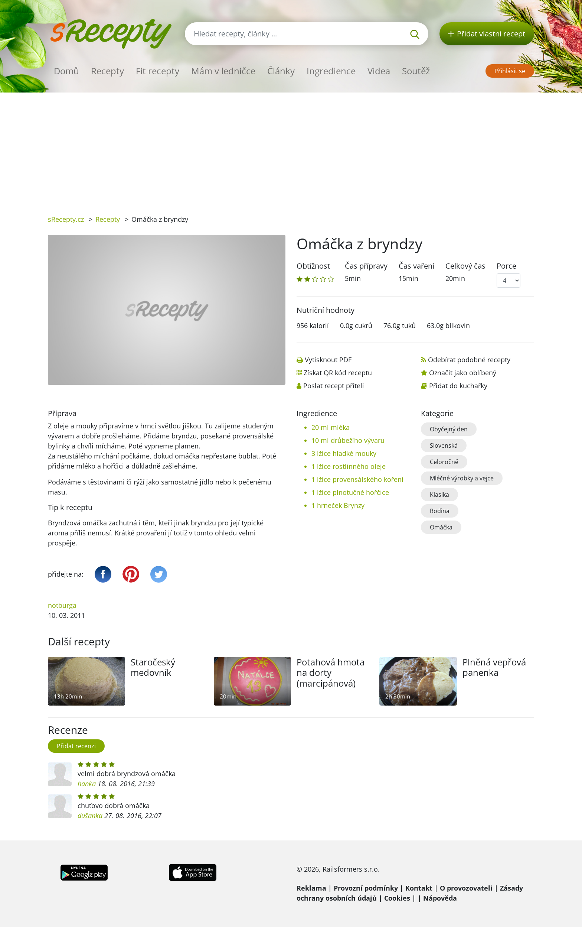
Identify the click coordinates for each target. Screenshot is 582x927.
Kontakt (418, 888)
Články (281, 71)
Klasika (439, 494)
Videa (378, 71)
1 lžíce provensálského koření (357, 479)
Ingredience (331, 71)
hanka (87, 783)
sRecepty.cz (66, 219)
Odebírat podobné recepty (469, 359)
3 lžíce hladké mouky (343, 453)
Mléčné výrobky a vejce (462, 478)
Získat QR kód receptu (338, 372)
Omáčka (441, 527)
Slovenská (444, 445)
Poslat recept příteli (333, 385)
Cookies (397, 898)
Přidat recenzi (76, 746)
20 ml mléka (330, 427)
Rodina (439, 511)
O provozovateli (466, 888)
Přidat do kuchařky (458, 385)
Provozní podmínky (366, 888)
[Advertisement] (291, 148)
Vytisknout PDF (328, 359)
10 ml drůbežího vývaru (348, 440)
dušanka (90, 815)
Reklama (311, 888)
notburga (62, 605)
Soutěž (416, 71)
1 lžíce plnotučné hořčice (350, 492)
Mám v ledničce (223, 71)
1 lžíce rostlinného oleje (348, 466)
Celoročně (444, 462)
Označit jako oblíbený (462, 372)
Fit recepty (157, 71)
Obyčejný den (449, 429)
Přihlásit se (509, 71)
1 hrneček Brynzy (337, 505)
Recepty (107, 71)
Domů (66, 71)
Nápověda (440, 898)
